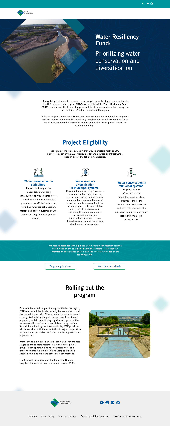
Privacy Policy (47, 416)
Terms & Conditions (67, 416)
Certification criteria (109, 266)
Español (149, 4)
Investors (94, 3)
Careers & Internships (112, 3)
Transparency (131, 3)
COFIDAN (32, 416)
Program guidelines (60, 266)
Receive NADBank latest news (128, 416)
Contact (83, 3)
